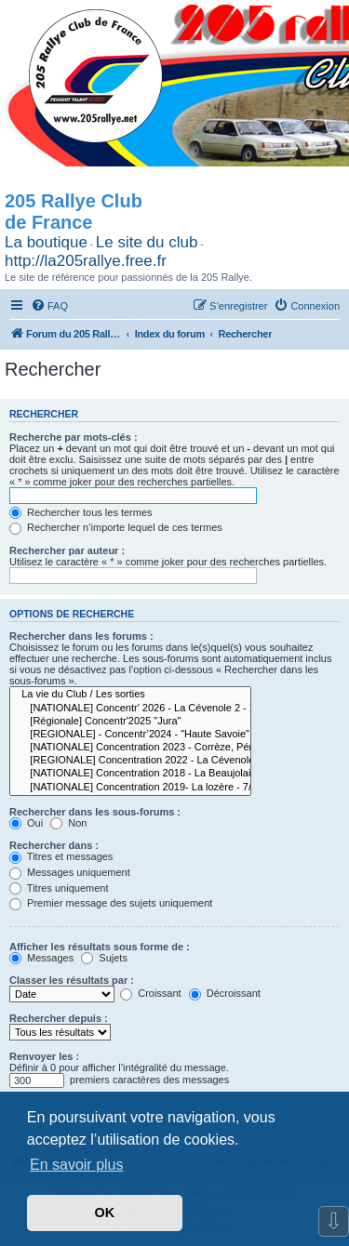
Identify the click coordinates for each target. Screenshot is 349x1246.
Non (68, 822)
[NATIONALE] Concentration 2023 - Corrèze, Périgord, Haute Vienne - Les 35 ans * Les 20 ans (130, 747)
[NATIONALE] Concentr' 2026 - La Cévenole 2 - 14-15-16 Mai (130, 708)
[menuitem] (49, 306)
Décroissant (225, 993)
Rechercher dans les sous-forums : (95, 811)
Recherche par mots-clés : (73, 437)
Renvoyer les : (44, 1056)
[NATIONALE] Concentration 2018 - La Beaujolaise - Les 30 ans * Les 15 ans (130, 773)
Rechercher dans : (54, 845)
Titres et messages (61, 856)
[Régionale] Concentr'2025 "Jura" (130, 721)
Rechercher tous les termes (81, 512)
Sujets (104, 957)
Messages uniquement (69, 872)
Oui (26, 822)
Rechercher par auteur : (67, 550)
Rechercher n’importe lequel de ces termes (115, 527)
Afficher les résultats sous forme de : (99, 946)
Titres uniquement (59, 888)
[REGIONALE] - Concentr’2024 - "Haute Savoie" (130, 734)
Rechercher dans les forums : (81, 636)
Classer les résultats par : (71, 980)
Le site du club (147, 242)
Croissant (150, 993)
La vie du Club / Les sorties (130, 694)
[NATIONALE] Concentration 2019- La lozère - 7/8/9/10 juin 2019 (130, 787)
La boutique (46, 242)
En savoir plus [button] (77, 1165)
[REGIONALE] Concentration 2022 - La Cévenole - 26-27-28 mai (130, 760)
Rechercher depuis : (58, 1018)
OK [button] (105, 1212)
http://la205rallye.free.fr (86, 261)
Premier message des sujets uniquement (110, 902)
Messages (41, 957)
